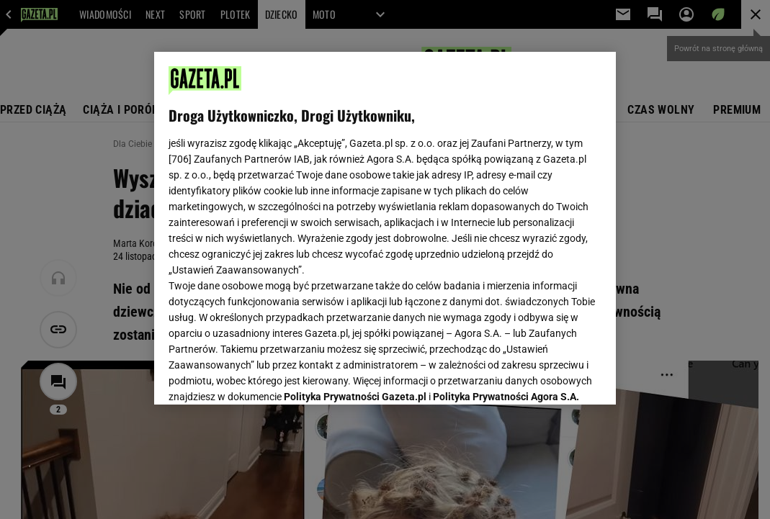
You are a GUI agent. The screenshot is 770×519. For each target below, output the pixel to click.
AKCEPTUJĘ (553, 376)
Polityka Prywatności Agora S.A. (506, 221)
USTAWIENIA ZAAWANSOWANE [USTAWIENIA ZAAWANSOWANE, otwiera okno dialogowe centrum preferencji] (262, 376)
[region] (385, 228)
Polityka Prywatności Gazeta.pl (355, 221)
